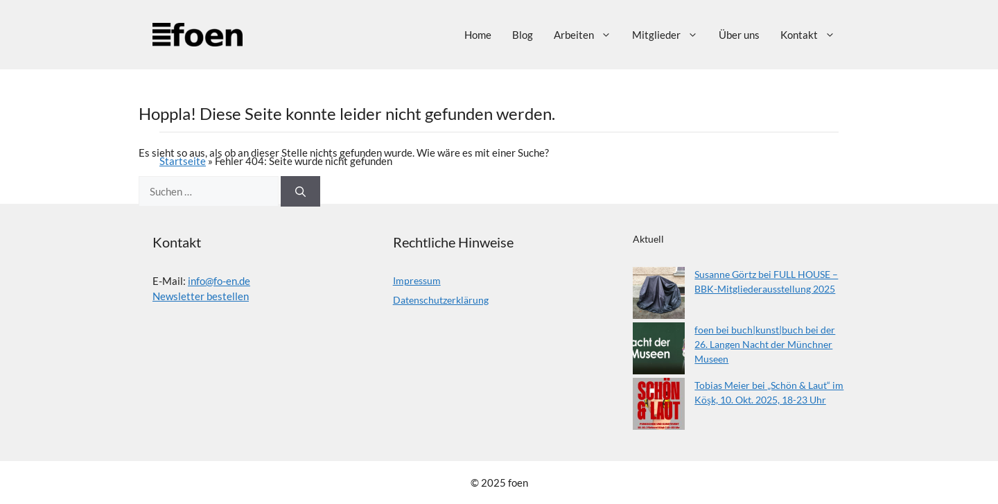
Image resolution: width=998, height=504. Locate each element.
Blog (522, 34)
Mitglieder (670, 34)
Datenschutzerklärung (441, 300)
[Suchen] (300, 191)
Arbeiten (588, 34)
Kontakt (813, 34)
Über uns (739, 34)
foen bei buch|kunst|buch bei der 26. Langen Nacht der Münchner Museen (764, 344)
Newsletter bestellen (200, 296)
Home (477, 34)
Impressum (417, 280)
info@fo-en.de (219, 281)
